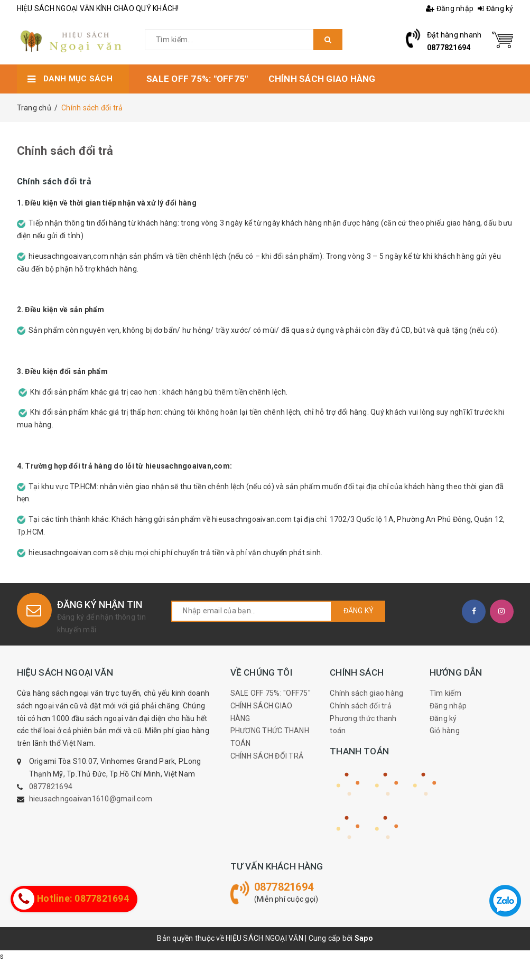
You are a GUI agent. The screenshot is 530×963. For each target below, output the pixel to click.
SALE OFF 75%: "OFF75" (270, 693)
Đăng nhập (449, 8)
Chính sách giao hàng (366, 693)
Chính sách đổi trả (65, 150)
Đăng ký (495, 8)
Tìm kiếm (445, 693)
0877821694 (449, 47)
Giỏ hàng (445, 730)
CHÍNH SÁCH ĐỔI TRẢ (267, 756)
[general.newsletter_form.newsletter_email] (251, 611)
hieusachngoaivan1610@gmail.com (91, 798)
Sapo (364, 938)
